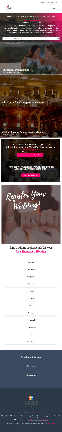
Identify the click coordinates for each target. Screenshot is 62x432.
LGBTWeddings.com (33, 412)
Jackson (31, 284)
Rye (31, 335)
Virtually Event (51, 423)
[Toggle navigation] (54, 8)
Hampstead (31, 277)
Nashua (31, 306)
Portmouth (31, 320)
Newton (31, 313)
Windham (31, 342)
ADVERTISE (54, 2)
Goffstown (31, 269)
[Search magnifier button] (58, 38)
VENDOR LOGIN (44, 2)
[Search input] (30, 38)
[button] (30, 155)
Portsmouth (31, 327)
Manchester (31, 298)
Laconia (31, 291)
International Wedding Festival (39, 420)
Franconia (31, 262)
